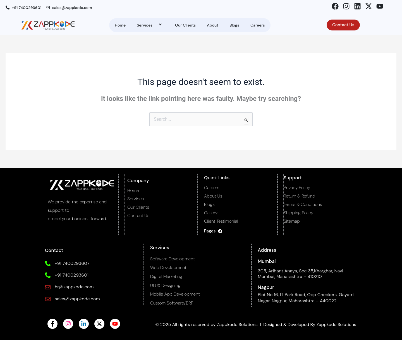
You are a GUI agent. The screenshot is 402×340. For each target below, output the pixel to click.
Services (150, 25)
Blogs (234, 25)
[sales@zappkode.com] (47, 299)
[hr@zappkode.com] (47, 287)
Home (120, 25)
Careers (257, 25)
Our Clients (185, 25)
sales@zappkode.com (77, 299)
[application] (154, 25)
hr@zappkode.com (73, 287)
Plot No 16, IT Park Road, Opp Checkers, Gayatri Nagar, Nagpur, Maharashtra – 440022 (306, 298)
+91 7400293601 (71, 275)
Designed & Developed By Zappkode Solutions (308, 324)
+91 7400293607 (71, 263)
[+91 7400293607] (47, 263)
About (212, 25)
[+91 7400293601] (47, 275)
